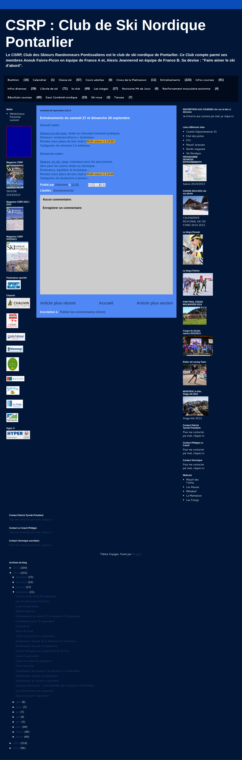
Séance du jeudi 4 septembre (32, 696)
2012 (16, 748)
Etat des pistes (195, 136)
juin (18, 712)
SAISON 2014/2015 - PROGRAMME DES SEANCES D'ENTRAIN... (55, 686)
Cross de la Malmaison (131, 80)
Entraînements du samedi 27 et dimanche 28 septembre (47, 616)
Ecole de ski (22, 626)
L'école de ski (49, 88)
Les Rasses (192, 487)
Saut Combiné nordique (61, 97)
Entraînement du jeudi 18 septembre (36, 646)
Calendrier (39, 80)
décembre (22, 577)
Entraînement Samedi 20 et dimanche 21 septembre (45, 641)
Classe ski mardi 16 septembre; (33, 661)
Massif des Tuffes (192, 481)
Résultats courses (19, 97)
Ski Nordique (193, 153)
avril (18, 722)
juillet (19, 707)
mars (19, 727)
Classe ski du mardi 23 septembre (35, 636)
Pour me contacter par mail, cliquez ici (193, 434)
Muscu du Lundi (24, 631)
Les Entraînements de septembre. (34, 691)
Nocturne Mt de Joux (136, 88)
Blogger (136, 554)
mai (18, 717)
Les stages (101, 88)
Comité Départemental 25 (201, 131)
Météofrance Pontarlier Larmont (17, 117)
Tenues (119, 97)
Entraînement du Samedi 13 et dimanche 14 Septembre (47, 671)
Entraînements (170, 80)
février (20, 732)
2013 (16, 743)
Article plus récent (58, 303)
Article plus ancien (155, 303)
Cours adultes (94, 80)
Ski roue (96, 97)
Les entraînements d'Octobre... (33, 601)
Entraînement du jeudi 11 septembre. (36, 676)
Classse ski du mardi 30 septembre (35, 596)
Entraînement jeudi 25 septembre (34, 621)
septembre (22, 592)
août (19, 702)
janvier (20, 737)
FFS (188, 140)
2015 (16, 568)
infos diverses (16, 88)
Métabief (191, 491)
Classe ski (65, 80)
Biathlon (13, 80)
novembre (22, 582)
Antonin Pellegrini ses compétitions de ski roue (42, 651)
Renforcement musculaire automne (186, 88)
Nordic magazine (195, 149)
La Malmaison (194, 495)
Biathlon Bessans (25, 611)
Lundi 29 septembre (27, 606)
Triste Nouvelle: (24, 666)
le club (76, 88)
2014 (16, 573)
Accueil (106, 303)
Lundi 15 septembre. (27, 656)
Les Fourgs (192, 500)
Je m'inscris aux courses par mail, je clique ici (208, 116)
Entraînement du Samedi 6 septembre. (37, 681)
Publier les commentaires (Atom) (82, 312)
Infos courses (204, 80)
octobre (21, 587)
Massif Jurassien (195, 145)
